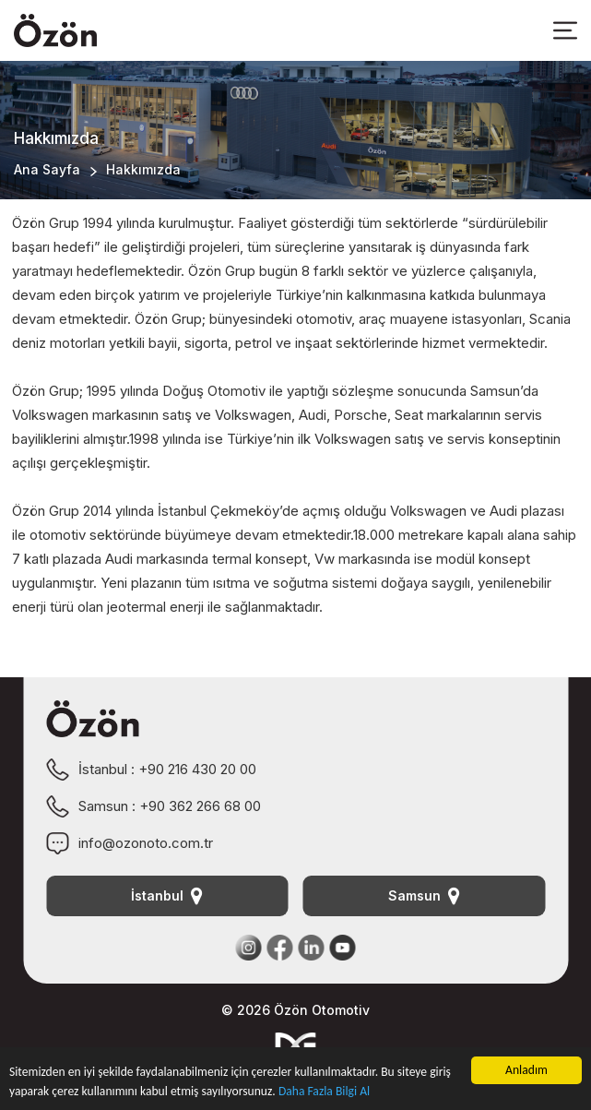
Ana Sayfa (47, 169)
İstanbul (167, 896)
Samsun (424, 896)
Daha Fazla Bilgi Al (324, 1091)
